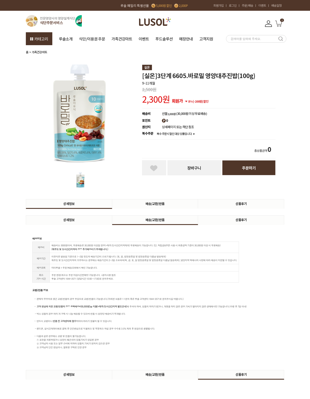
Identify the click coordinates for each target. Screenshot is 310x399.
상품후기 (241, 203)
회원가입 (218, 5)
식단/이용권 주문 (92, 39)
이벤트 (262, 5)
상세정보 (68, 203)
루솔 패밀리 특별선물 (135, 5)
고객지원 (206, 39)
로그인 (233, 5)
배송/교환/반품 (155, 203)
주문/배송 (247, 5)
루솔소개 (66, 39)
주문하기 (249, 168)
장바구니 (194, 168)
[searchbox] (250, 38)
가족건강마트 (122, 39)
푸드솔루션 (164, 39)
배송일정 (276, 5)
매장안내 (186, 39)
